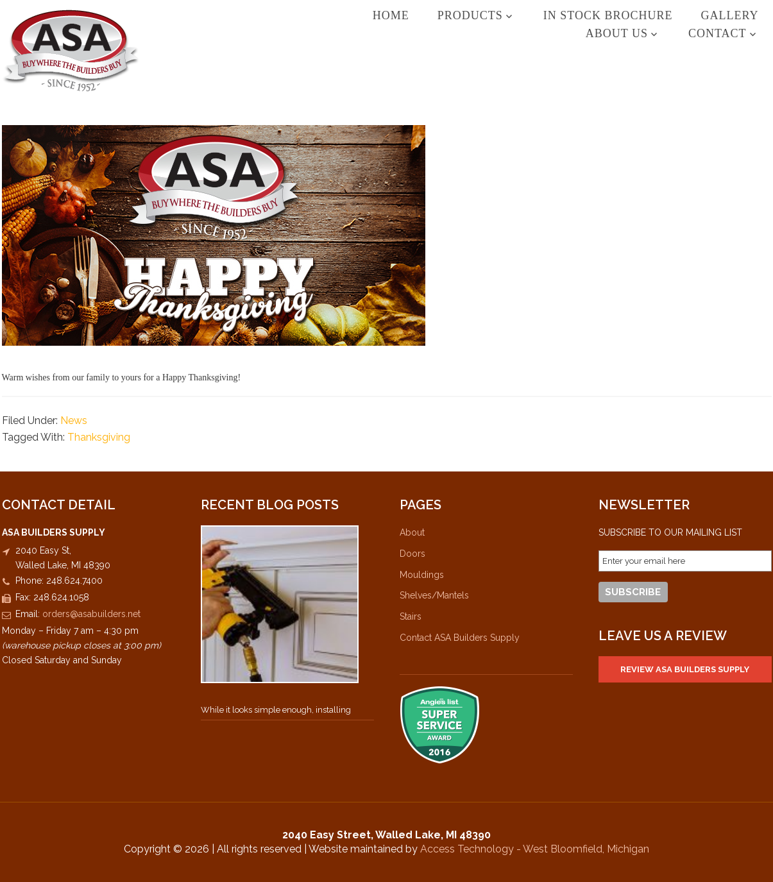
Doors (412, 553)
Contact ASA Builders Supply (460, 637)
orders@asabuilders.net (91, 614)
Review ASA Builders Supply (684, 669)
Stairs (410, 616)
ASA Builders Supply (71, 50)
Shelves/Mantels (434, 595)
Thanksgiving (98, 437)
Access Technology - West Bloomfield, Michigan (534, 849)
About (412, 532)
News (73, 420)
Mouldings (422, 575)
